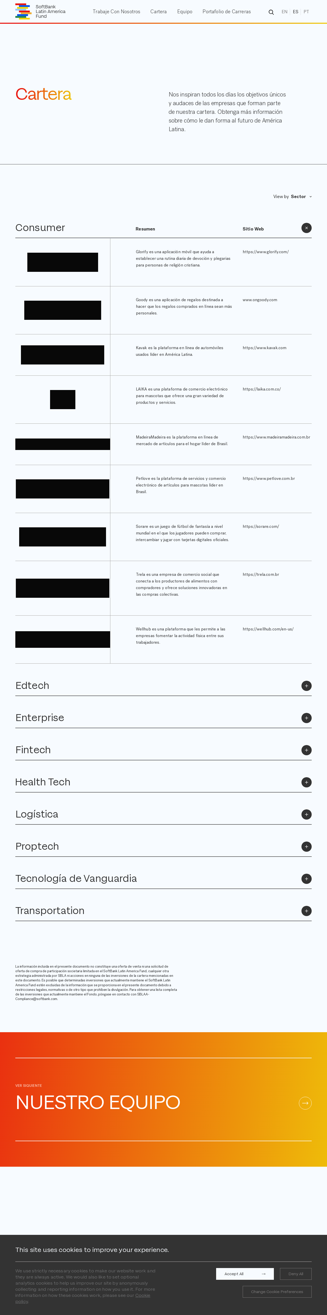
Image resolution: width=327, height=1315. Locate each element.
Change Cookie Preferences (277, 1291)
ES (295, 12)
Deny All (295, 1274)
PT (306, 12)
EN (285, 12)
